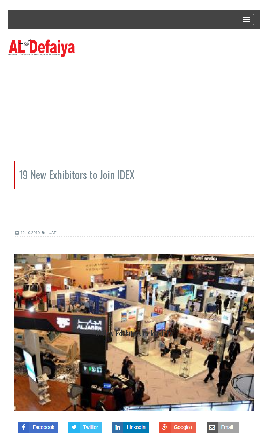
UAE (49, 233)
